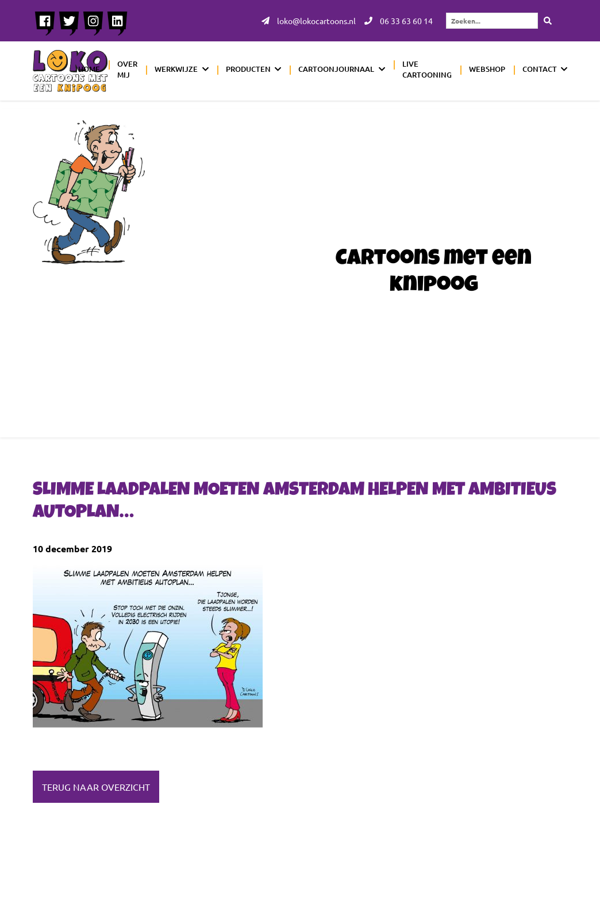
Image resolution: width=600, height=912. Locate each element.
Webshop (487, 69)
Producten (248, 69)
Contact (539, 69)
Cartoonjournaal (336, 69)
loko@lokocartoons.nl (308, 21)
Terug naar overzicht (96, 786)
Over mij (127, 69)
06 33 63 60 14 (398, 21)
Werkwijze (176, 69)
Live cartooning (427, 69)
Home (89, 69)
